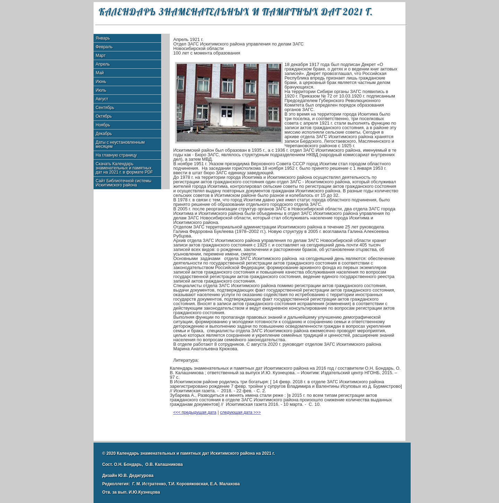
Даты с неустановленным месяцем (120, 144)
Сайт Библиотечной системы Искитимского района (123, 182)
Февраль (104, 46)
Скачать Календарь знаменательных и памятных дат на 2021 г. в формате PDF (124, 168)
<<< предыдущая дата (194, 412)
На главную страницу (116, 155)
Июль (101, 90)
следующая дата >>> (240, 412)
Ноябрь (103, 125)
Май (100, 72)
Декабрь (104, 133)
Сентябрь (105, 107)
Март (101, 55)
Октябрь (104, 116)
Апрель (103, 64)
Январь (103, 38)
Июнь (101, 81)
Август (102, 99)
